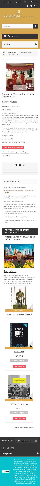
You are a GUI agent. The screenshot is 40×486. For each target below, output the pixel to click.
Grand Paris (19, 352)
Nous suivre (22, 5)
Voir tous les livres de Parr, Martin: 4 (23, 427)
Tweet (5, 152)
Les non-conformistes (19, 404)
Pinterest (6, 155)
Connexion (34, 1)
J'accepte (6, 471)
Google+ (24, 152)
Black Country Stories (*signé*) (19, 314)
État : (3, 110)
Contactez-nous (7, 1)
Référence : (5, 106)
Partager (15, 152)
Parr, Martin (9, 101)
